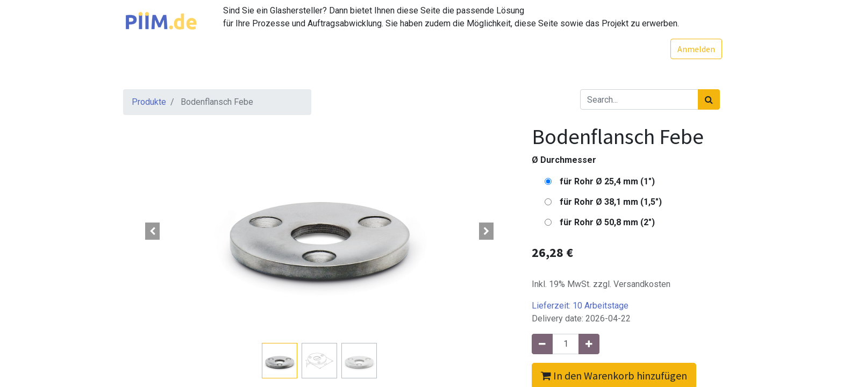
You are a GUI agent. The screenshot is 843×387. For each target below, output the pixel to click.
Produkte (149, 102)
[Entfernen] (542, 344)
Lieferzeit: (580, 305)
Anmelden (694, 49)
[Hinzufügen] (588, 344)
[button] (152, 231)
